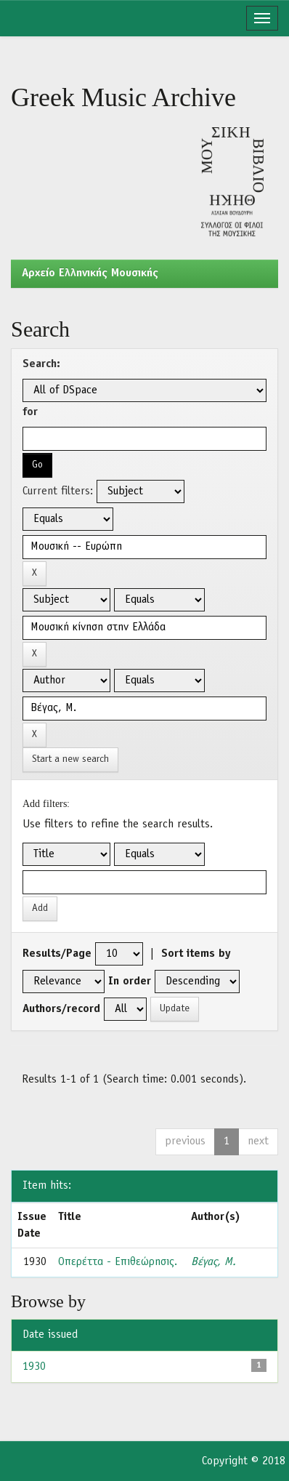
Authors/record (61, 1009)
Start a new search (70, 759)
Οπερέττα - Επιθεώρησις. (117, 1262)
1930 (34, 1367)
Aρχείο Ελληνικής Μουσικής (90, 273)
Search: (41, 364)
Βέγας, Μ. (213, 1262)
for (30, 412)
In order (129, 981)
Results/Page (57, 954)
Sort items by (196, 954)
